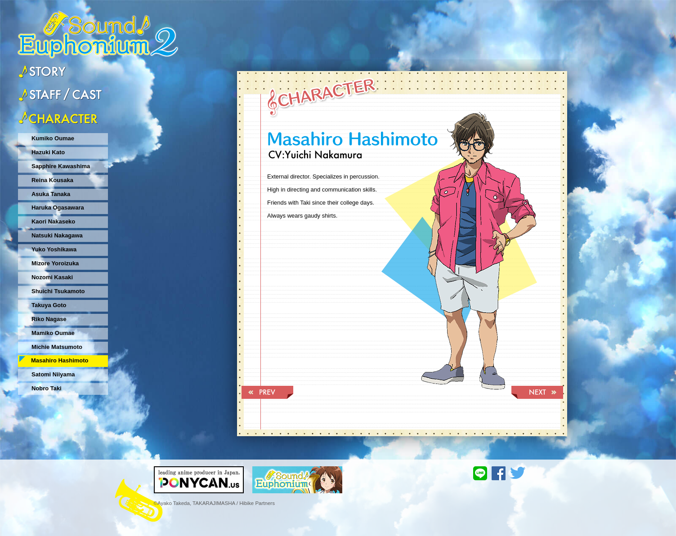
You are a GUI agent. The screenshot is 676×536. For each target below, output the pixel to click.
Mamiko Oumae (53, 333)
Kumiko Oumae (52, 138)
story (42, 72)
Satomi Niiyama (53, 374)
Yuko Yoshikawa (53, 249)
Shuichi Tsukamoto (58, 291)
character (60, 117)
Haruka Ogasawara (57, 207)
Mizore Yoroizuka (55, 263)
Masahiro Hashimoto (59, 360)
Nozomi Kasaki (52, 277)
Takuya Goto (49, 305)
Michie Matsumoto (56, 347)
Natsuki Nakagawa (57, 235)
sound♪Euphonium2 (98, 29)
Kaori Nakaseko (53, 221)
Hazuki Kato (48, 152)
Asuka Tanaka (50, 194)
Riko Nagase (49, 319)
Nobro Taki (46, 388)
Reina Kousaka (52, 180)
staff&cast (60, 93)
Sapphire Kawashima (60, 166)
